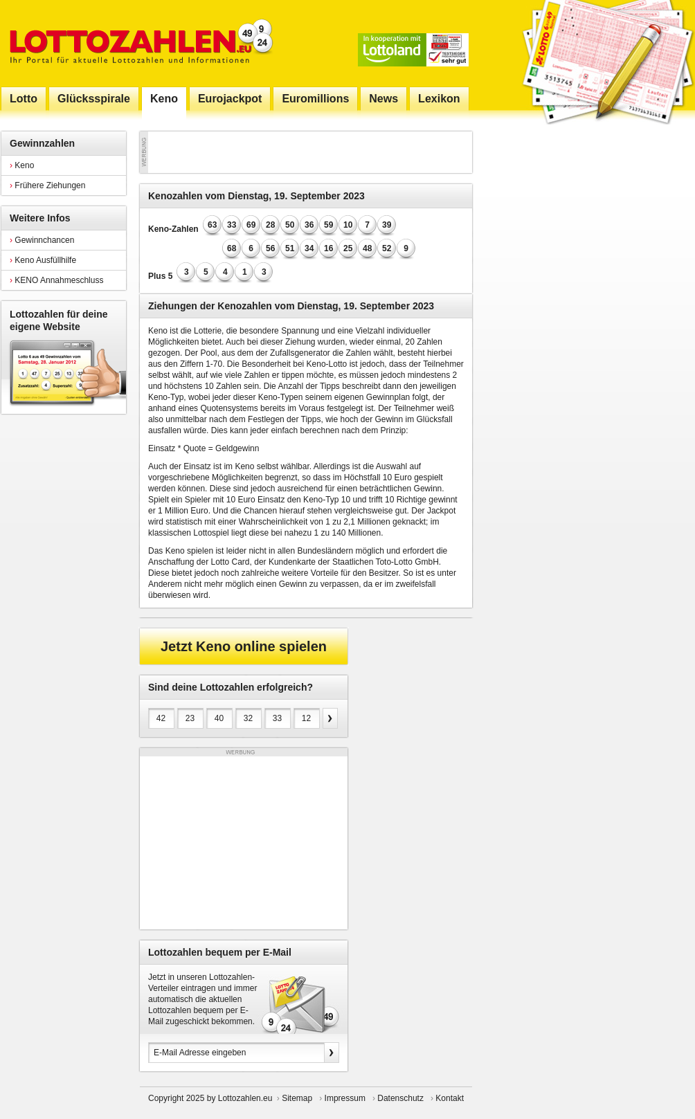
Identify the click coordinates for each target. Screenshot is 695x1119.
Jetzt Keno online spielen (244, 646)
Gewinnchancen (42, 240)
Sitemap (297, 1098)
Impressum (345, 1098)
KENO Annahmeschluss (56, 280)
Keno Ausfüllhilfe (43, 260)
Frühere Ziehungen (47, 185)
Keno (22, 165)
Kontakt (449, 1098)
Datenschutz (400, 1098)
